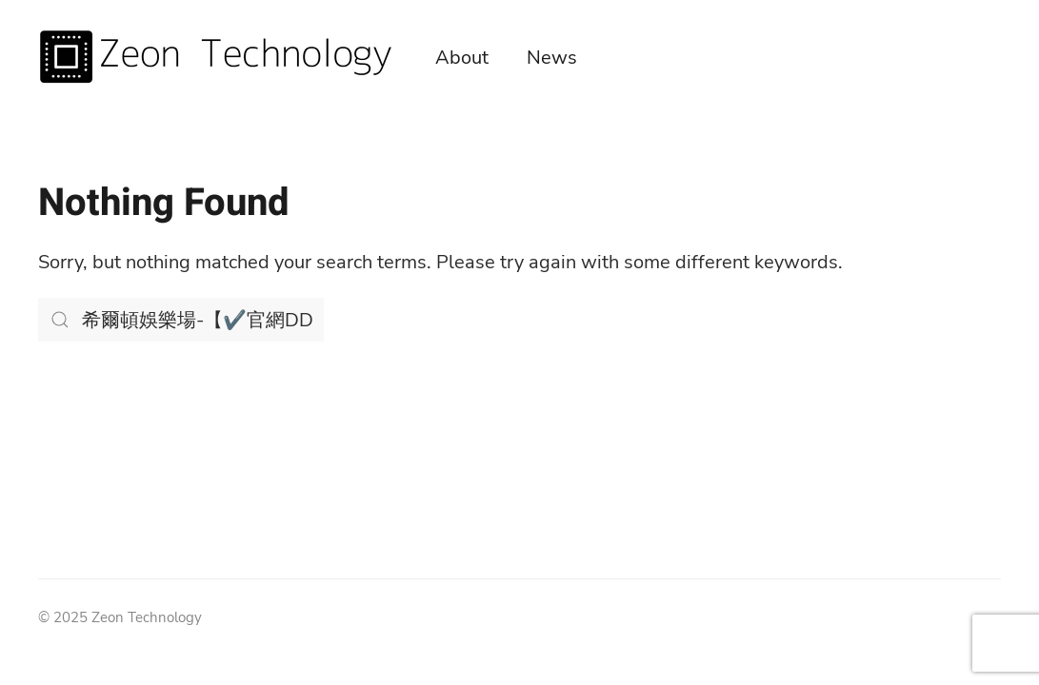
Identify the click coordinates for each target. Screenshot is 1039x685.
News (552, 57)
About (462, 57)
